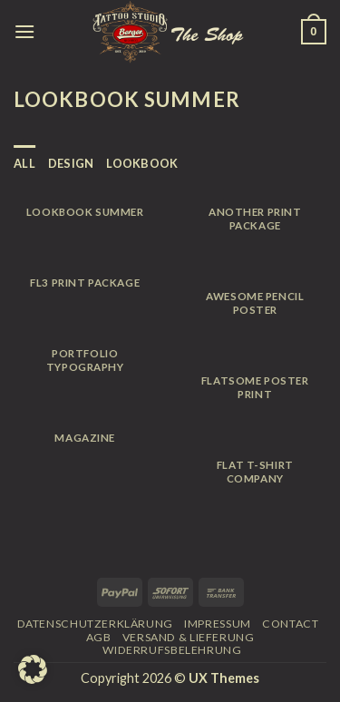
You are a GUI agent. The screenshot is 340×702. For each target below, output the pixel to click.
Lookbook (142, 163)
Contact (290, 623)
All (24, 163)
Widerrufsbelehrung (171, 650)
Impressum (217, 623)
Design (71, 163)
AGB (99, 637)
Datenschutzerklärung (95, 623)
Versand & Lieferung (188, 637)
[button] (32, 669)
